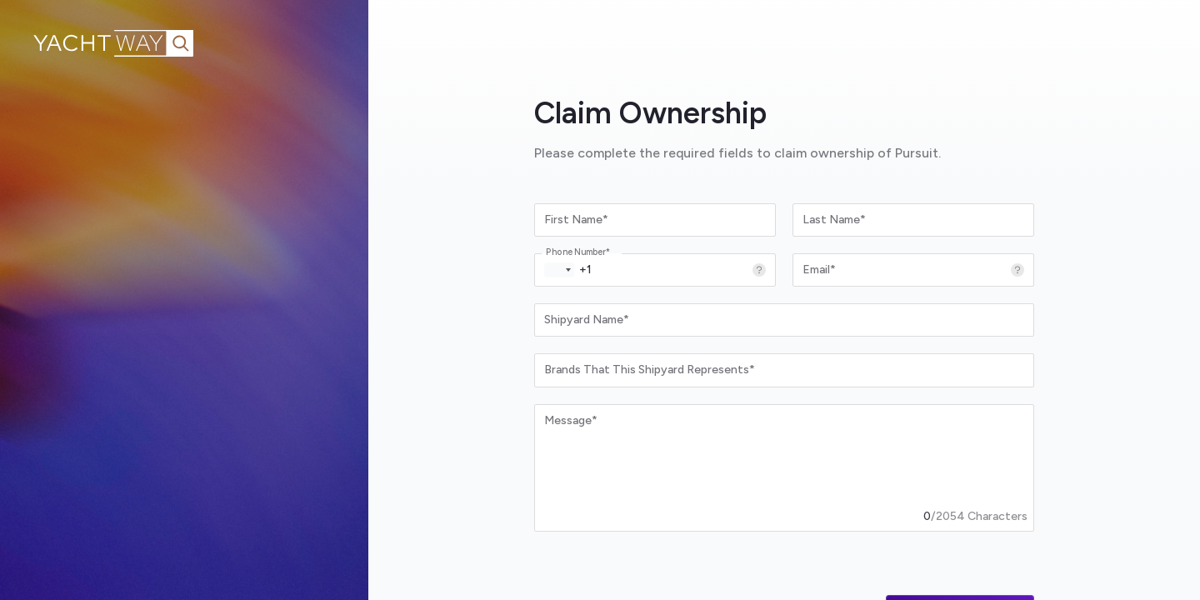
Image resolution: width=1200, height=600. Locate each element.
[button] (559, 270)
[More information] (759, 270)
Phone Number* (578, 252)
